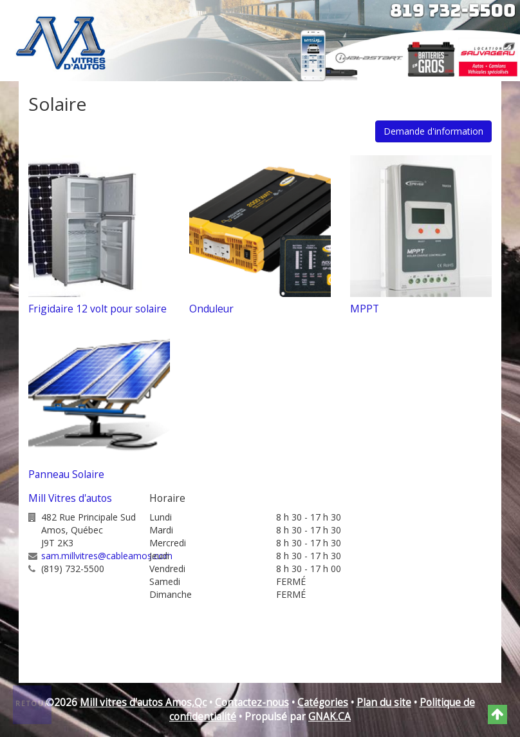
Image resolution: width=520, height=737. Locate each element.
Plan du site (384, 702)
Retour (32, 703)
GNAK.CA (329, 716)
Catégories (322, 702)
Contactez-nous (252, 702)
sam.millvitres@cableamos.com (106, 556)
